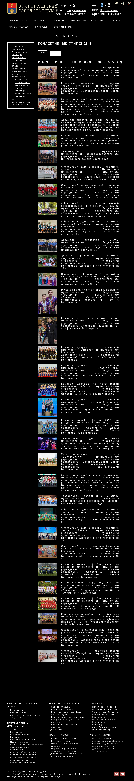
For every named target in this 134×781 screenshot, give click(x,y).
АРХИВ (55, 53)
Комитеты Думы (19, 712)
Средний (98, 14)
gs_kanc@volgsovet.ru (78, 774)
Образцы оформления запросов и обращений (64, 750)
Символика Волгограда (23, 762)
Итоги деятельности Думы (66, 712)
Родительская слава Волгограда (104, 715)
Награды (41, 27)
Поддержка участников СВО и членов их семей (67, 755)
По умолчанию (76, 10)
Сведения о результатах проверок (65, 721)
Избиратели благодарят (65, 725)
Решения (15, 737)
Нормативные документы (68, 20)
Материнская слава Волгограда (103, 721)
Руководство (17, 710)
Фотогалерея (99, 751)
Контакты (56, 730)
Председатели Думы (104, 746)
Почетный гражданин (104, 707)
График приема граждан (65, 739)
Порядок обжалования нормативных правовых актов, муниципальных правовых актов (23, 756)
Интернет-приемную (49, 777)
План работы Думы (62, 709)
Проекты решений (20, 734)
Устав (13, 729)
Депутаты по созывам (104, 749)
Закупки (55, 727)
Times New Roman (73, 14)
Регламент (16, 732)
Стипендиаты (19, 80)
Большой (114, 14)
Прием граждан (20, 27)
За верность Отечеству (105, 712)
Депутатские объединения (25, 715)
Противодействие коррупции (67, 717)
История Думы (62, 27)
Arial (58, 14)
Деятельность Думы (105, 20)
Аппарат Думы (59, 714)
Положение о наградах (105, 709)
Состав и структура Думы (27, 20)
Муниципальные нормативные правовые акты (27, 743)
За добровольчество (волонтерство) (22, 102)
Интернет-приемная (62, 741)
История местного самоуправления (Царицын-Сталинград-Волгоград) (108, 741)
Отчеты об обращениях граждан (64, 745)
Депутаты (15, 718)
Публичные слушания (22, 740)
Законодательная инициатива (20, 748)
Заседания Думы (61, 707)
